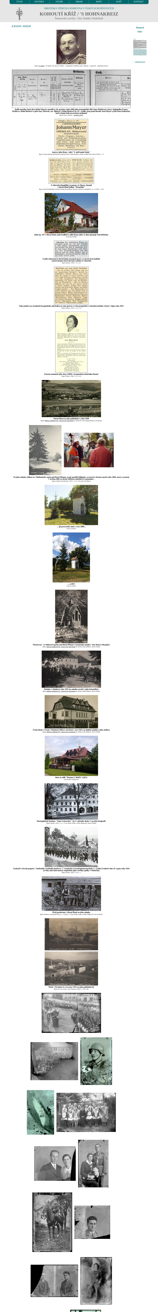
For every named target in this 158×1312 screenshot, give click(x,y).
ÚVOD (19, 1)
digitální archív (78, 115)
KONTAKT (139, 1)
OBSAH (79, 1)
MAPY (99, 1)
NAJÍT (119, 1)
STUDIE (59, 1)
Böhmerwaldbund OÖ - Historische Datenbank (59, 421)
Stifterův (81, 477)
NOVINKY (39, 1)
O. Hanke (41, 66)
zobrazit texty (140, 62)
